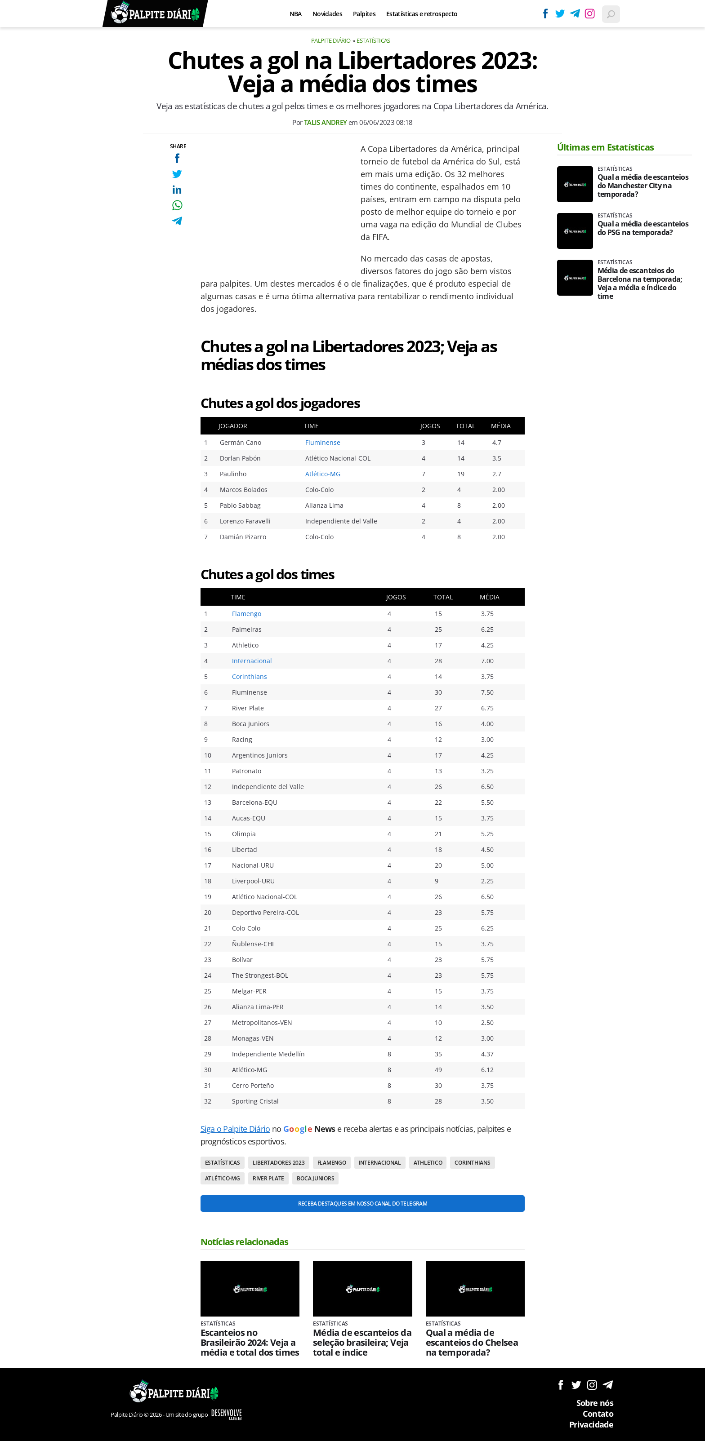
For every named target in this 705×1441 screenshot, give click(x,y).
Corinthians (249, 676)
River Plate (268, 1178)
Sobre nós (594, 1402)
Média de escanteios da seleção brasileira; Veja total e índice (362, 1342)
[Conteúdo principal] (352, 720)
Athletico (428, 1162)
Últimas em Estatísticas (605, 147)
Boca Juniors (315, 1178)
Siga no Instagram (592, 1384)
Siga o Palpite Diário (235, 1128)
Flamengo (246, 613)
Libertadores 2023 (279, 1162)
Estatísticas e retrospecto (421, 13)
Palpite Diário (331, 40)
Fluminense (322, 442)
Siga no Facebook (560, 1384)
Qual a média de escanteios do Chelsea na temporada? (472, 1342)
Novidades (327, 13)
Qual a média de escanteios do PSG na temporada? (643, 228)
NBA (296, 13)
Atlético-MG (322, 474)
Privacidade (591, 1424)
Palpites (364, 13)
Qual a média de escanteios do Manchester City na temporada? (643, 186)
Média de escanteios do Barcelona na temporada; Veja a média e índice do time (640, 283)
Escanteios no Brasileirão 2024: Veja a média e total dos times (250, 1342)
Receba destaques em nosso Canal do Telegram (362, 1203)
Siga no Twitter (576, 1384)
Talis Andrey (325, 122)
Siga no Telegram (607, 1384)
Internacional (252, 660)
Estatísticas (373, 40)
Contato (598, 1413)
